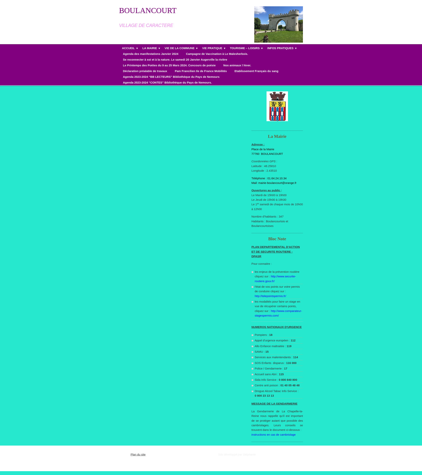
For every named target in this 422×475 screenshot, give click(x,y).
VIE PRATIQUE (212, 48)
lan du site (139, 454)
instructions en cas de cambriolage (273, 434)
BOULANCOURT (148, 10)
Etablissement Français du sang (256, 71)
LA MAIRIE (150, 48)
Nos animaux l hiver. (237, 65)
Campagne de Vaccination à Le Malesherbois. (217, 53)
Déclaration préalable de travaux (145, 71)
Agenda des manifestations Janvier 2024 (150, 53)
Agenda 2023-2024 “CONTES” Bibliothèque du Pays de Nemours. (167, 82)
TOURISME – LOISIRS (245, 48)
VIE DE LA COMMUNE (179, 48)
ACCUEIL (128, 48)
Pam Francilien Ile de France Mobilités (201, 71)
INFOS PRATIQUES (280, 48)
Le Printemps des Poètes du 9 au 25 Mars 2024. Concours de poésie (169, 65)
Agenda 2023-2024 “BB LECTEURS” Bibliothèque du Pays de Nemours (171, 76)
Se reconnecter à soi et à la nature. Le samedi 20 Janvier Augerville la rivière (175, 59)
